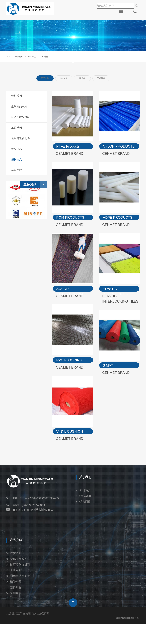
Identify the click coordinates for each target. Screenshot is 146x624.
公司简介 (85, 490)
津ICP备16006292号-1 (127, 618)
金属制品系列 (19, 106)
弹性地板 (63, 78)
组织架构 (85, 495)
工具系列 (16, 127)
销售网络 (85, 501)
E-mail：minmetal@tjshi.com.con (30, 509)
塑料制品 (16, 159)
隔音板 (82, 78)
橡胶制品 (16, 148)
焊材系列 (16, 95)
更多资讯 (35, 184)
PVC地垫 (45, 78)
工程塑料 (101, 78)
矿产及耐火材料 (20, 117)
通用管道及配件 (20, 138)
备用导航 (16, 170)
